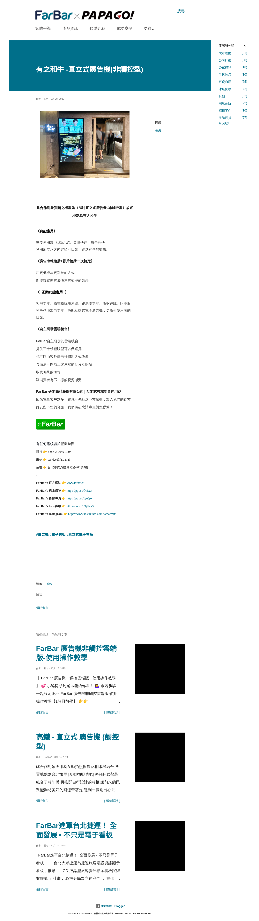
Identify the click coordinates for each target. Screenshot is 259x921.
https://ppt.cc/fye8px (79, 497)
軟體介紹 (97, 28)
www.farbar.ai (75, 481)
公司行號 (233, 60)
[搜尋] (181, 11)
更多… (150, 28)
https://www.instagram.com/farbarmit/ (92, 512)
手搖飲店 (233, 74)
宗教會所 (233, 103)
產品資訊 (70, 28)
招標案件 (233, 110)
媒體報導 (43, 28)
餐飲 (158, 130)
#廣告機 (42, 533)
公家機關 (233, 67)
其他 (233, 96)
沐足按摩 (233, 89)
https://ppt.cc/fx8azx (79, 489)
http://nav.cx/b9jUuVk (80, 505)
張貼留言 (42, 606)
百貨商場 (233, 82)
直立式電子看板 (80, 533)
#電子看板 (57, 533)
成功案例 (124, 28)
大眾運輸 (233, 53)
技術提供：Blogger (110, 904)
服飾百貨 (233, 117)
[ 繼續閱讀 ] (112, 711)
